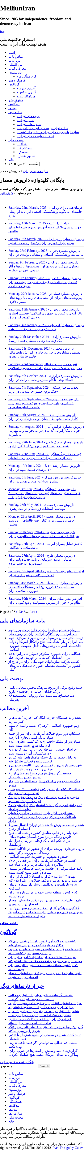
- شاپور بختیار (26, 156)
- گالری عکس (26, 92)
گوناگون (14, 84)
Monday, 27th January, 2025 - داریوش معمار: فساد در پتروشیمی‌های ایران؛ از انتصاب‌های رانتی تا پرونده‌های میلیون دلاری (45, 297)
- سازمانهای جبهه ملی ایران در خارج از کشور (48, 132)
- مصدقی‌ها (24, 148)
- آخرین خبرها (26, 88)
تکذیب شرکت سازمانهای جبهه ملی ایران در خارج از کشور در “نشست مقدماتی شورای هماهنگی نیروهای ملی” (44, 665)
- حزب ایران (25, 120)
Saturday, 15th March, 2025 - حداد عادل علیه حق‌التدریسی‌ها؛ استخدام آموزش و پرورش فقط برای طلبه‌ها (44, 227)
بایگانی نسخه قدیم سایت (17, 1062)
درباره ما (14, 60)
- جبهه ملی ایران (28, 116)
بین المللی (15, 64)
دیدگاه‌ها (14, 104)
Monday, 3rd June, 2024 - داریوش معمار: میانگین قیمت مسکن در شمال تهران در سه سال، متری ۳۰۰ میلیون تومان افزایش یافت (44, 493)
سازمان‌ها (15, 112)
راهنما (12, 52)
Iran (2, 31)
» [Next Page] (28, 611)
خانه (11, 160)
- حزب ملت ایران (29, 124)
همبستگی (15, 1101)
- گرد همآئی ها (26, 76)
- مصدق (22, 152)
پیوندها (12, 108)
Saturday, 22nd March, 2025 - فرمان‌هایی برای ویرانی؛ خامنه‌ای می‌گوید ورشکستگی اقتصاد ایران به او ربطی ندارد (45, 211)
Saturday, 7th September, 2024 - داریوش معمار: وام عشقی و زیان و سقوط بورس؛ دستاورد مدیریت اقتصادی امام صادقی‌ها (43, 403)
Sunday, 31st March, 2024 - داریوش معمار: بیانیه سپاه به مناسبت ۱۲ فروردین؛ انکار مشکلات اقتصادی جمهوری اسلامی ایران (45, 587)
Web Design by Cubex (68, 1147)
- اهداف (22, 144)
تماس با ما (15, 56)
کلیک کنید (6, 193)
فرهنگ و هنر (17, 80)
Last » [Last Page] (33, 611)
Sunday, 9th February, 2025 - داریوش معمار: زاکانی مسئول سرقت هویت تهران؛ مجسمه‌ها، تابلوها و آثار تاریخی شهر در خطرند (43, 266)
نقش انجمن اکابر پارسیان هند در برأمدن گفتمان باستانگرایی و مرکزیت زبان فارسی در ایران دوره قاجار (42, 817)
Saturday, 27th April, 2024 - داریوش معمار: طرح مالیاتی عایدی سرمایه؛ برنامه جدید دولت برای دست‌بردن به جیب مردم (41, 559)
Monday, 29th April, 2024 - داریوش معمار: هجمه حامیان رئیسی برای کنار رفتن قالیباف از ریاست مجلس (41, 520)
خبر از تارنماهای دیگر (22, 986)
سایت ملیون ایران (35, 171)
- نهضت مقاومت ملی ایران (35, 136)
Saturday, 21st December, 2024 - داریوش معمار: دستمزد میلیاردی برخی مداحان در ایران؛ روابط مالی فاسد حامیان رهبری (44, 352)
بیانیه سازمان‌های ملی (23, 621)
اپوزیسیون (15, 72)
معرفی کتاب (17, 68)
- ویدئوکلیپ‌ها (26, 96)
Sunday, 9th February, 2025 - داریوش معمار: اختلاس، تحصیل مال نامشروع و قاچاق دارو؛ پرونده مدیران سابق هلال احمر (44, 282)
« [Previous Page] (16, 611)
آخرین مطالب (14, 708)
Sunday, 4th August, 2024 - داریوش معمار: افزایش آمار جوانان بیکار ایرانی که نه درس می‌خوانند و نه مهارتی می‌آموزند (46, 430)
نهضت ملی (16, 140)
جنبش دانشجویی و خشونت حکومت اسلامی (38, 856)
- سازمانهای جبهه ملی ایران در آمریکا (42, 128)
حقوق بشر (15, 100)
